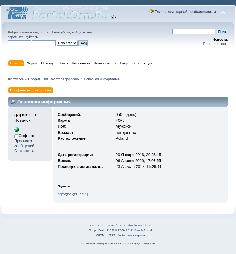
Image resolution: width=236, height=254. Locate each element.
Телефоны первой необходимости (185, 12)
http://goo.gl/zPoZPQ (73, 194)
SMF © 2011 (117, 225)
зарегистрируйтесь (23, 37)
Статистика (24, 151)
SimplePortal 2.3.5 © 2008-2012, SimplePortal (120, 230)
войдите (78, 32)
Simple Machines (139, 225)
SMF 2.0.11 (98, 225)
